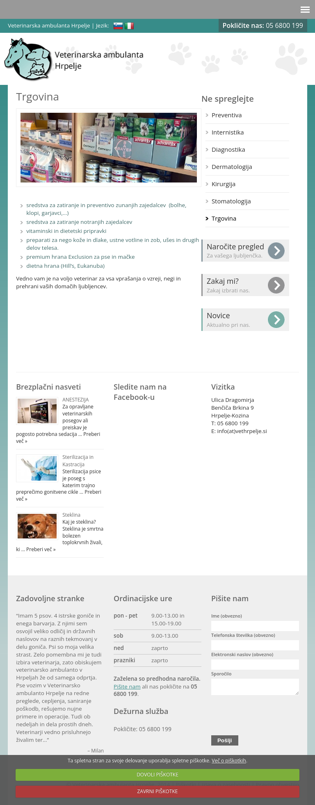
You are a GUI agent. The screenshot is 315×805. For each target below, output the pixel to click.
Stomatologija (231, 201)
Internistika (228, 132)
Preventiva (227, 115)
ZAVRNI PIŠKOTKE (157, 791)
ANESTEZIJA (75, 399)
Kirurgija (223, 184)
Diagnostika (228, 149)
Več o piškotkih (229, 760)
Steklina (71, 514)
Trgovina (224, 218)
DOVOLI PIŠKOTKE (157, 774)
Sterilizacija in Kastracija (78, 461)
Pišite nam (127, 686)
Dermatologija (232, 166)
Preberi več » (40, 549)
